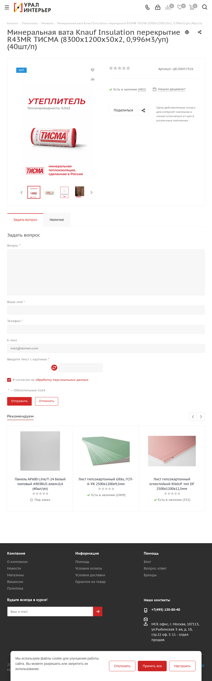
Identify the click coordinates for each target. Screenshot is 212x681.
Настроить (182, 666)
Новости (14, 568)
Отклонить (122, 666)
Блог (147, 562)
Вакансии (15, 582)
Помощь (82, 562)
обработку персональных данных (62, 380)
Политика (15, 588)
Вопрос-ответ (155, 568)
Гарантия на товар (90, 582)
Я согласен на (50, 380)
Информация (87, 553)
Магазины (15, 575)
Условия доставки (90, 575)
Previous (21, 192)
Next (91, 192)
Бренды (150, 575)
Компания (16, 553)
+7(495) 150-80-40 (165, 609)
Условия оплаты (88, 568)
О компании (17, 562)
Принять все (152, 666)
